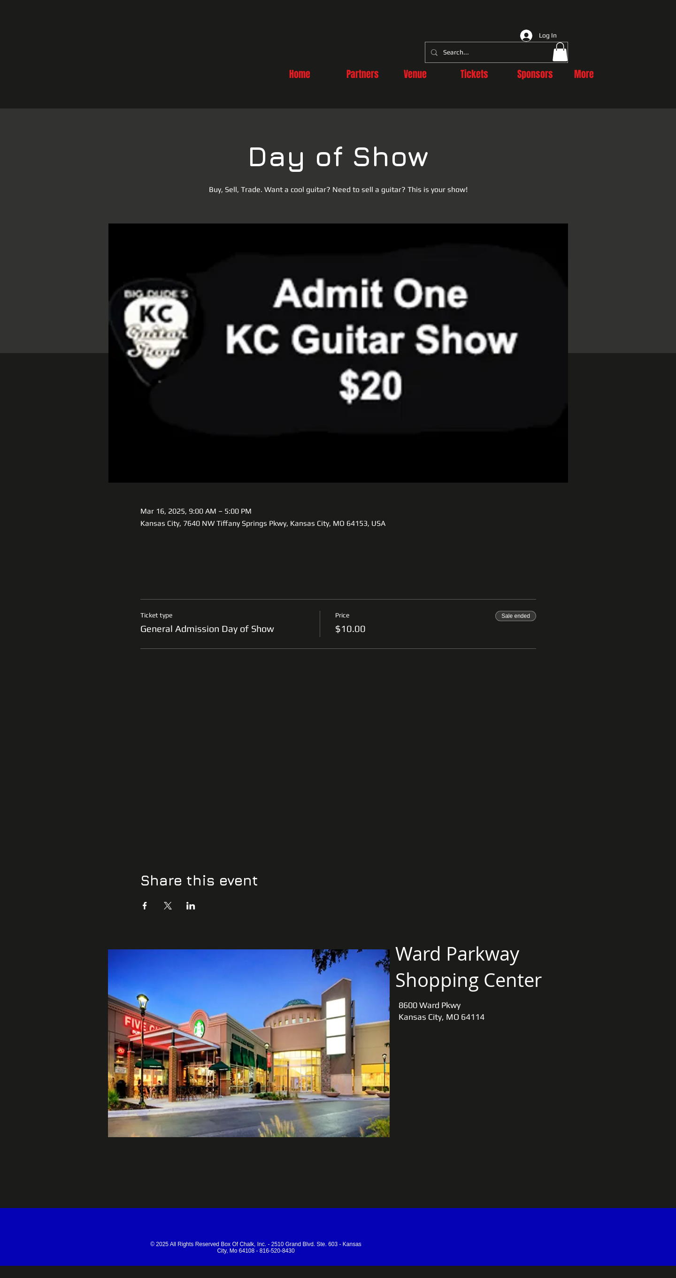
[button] (560, 52)
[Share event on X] (167, 905)
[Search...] (495, 52)
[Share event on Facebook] (144, 905)
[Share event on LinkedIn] (190, 905)
